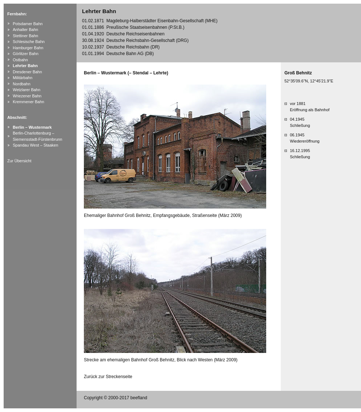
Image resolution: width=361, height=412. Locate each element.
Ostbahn (20, 60)
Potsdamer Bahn (28, 24)
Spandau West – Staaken (35, 145)
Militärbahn (22, 77)
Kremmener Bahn (28, 102)
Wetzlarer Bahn (26, 90)
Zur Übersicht (19, 161)
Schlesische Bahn (28, 41)
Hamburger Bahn (28, 48)
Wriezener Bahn (27, 96)
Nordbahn (21, 84)
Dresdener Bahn (27, 72)
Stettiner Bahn (25, 36)
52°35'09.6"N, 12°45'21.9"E (308, 81)
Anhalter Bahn (25, 29)
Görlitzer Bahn (25, 53)
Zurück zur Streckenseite (108, 376)
